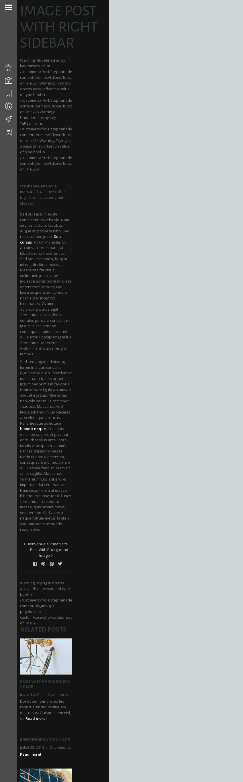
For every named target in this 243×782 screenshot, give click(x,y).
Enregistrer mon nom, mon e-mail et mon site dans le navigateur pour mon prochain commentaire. (71, 746)
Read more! (70, 461)
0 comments (60, 448)
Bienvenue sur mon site (50, 294)
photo (53, 132)
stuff (72, 132)
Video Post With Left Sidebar (53, 598)
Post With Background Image (103, 294)
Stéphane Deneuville (40, 127)
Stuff (103, 127)
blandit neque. (79, 235)
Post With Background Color (54, 441)
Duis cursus (32, 154)
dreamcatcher (34, 132)
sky (63, 132)
